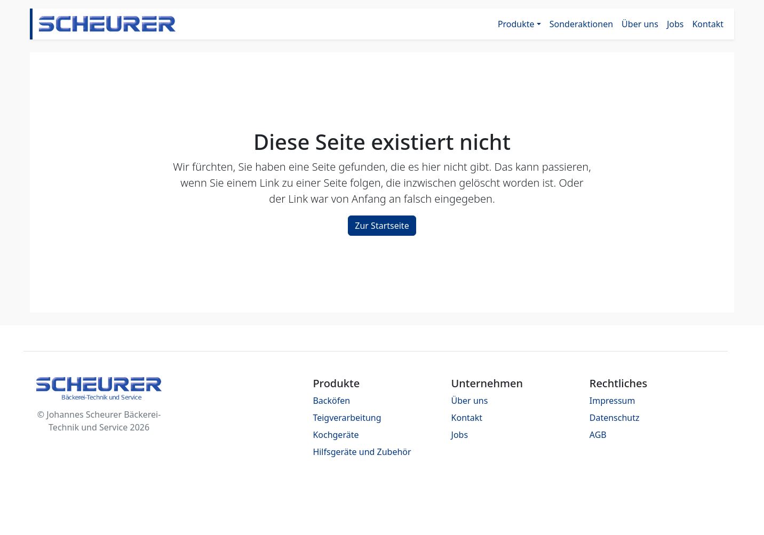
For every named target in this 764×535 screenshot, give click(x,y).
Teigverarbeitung (347, 418)
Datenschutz (615, 418)
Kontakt (707, 24)
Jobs (675, 24)
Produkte (516, 24)
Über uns (640, 24)
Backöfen (331, 400)
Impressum (612, 400)
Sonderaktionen (581, 24)
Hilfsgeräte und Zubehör (362, 452)
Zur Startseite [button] (382, 225)
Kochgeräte (336, 435)
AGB (598, 435)
